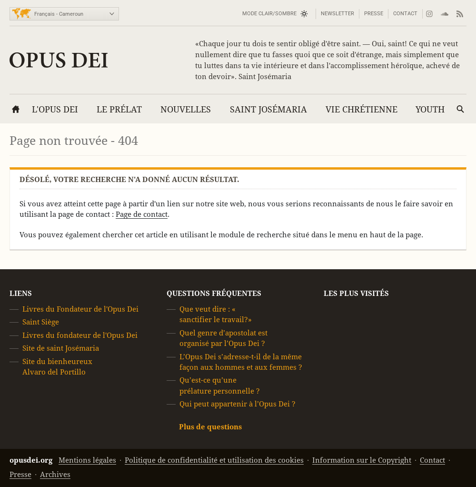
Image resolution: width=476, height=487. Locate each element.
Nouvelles (185, 109)
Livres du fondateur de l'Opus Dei (80, 335)
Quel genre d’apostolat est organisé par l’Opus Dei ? (223, 338)
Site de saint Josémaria (60, 348)
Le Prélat (119, 109)
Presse (373, 13)
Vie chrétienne (361, 109)
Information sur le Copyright (361, 460)
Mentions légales (87, 460)
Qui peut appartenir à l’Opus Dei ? (237, 404)
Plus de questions (210, 427)
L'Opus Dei (55, 109)
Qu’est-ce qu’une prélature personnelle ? (219, 385)
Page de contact (142, 214)
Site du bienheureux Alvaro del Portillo (57, 366)
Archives (55, 474)
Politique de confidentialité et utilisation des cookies (214, 460)
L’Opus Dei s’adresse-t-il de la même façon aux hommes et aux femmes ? (240, 362)
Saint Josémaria (268, 109)
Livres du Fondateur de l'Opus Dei (80, 309)
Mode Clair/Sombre (269, 13)
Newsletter (337, 13)
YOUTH (430, 109)
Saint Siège (40, 322)
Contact (405, 13)
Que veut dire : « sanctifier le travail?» (215, 314)
